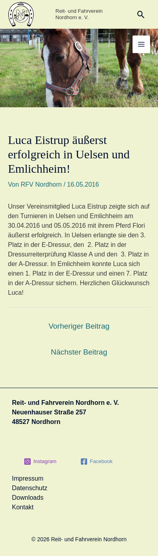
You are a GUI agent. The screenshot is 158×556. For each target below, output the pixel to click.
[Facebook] (96, 461)
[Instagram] (40, 461)
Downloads (27, 497)
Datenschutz (29, 488)
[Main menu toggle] (141, 44)
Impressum (27, 478)
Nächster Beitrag (79, 352)
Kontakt (22, 507)
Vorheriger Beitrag (79, 326)
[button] (141, 15)
